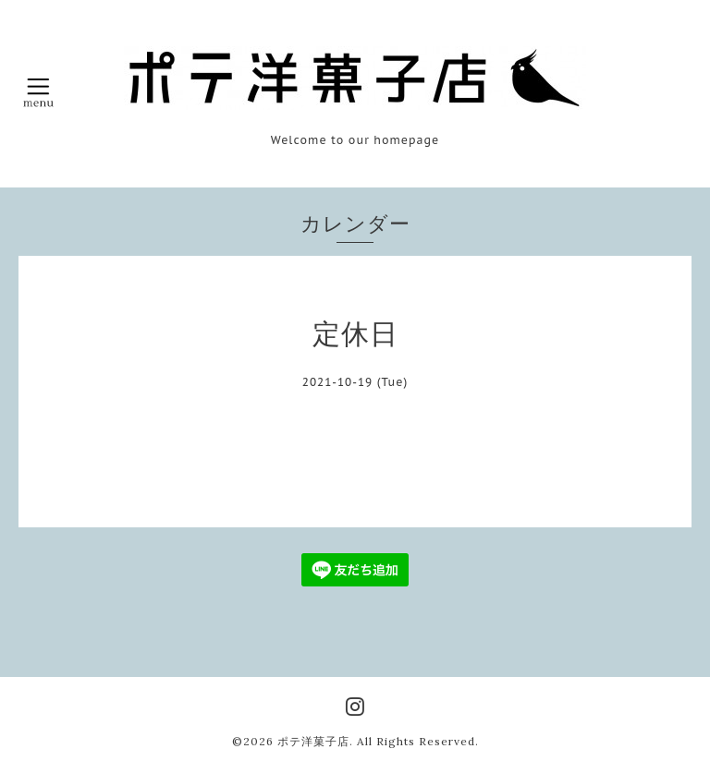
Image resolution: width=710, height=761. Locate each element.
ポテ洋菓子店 (313, 741)
